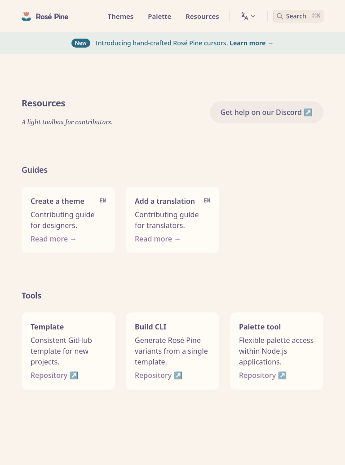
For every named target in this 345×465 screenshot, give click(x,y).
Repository (49, 375)
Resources (202, 16)
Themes (120, 16)
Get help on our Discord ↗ (267, 112)
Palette (159, 16)
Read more (49, 239)
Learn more (247, 43)
